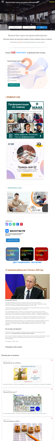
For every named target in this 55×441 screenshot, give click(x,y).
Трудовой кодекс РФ (9, 413)
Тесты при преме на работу (11, 408)
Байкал (12, 66)
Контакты (6, 427)
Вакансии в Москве (9, 396)
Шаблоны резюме (8, 399)
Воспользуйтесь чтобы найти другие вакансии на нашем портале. (27, 42)
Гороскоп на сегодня (9, 422)
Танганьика (13, 80)
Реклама (6, 430)
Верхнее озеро (14, 69)
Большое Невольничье (16, 75)
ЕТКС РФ (6, 415)
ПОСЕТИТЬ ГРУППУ (12, 181)
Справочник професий (10, 411)
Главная (6, 394)
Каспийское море (15, 77)
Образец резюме (8, 401)
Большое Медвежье (15, 72)
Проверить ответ (13, 84)
